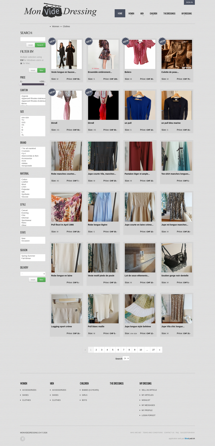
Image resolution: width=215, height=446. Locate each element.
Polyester (32, 189)
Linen (32, 187)
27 (153, 350)
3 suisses (32, 151)
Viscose (32, 197)
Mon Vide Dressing (60, 12)
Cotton (32, 179)
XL (32, 135)
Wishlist (146, 400)
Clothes (66, 26)
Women (55, 26)
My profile (147, 410)
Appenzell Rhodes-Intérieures (32, 98)
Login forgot (148, 415)
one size (32, 117)
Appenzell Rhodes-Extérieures (32, 101)
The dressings (116, 383)
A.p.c (32, 153)
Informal (32, 218)
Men (52, 383)
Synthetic (32, 194)
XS (32, 125)
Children (84, 383)
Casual (32, 210)
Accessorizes (29, 390)
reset (30, 45)
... (147, 350)
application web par (182, 438)
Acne (32, 161)
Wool (32, 184)
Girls (84, 395)
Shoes (25, 395)
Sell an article (149, 390)
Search (40, 45)
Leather (32, 182)
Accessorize (32, 158)
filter (41, 70)
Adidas (32, 163)
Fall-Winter (32, 258)
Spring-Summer (32, 256)
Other (32, 225)
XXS (32, 122)
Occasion (32, 241)
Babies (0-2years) (90, 390)
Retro (32, 223)
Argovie (32, 96)
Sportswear (32, 220)
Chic (32, 215)
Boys (84, 400)
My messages (148, 405)
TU (32, 120)
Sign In (189, 2)
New (32, 238)
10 (141, 350)
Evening (32, 213)
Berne (32, 103)
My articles (147, 395)
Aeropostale (32, 166)
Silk (32, 192)
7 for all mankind (32, 148)
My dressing (145, 383)
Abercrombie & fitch (32, 156)
